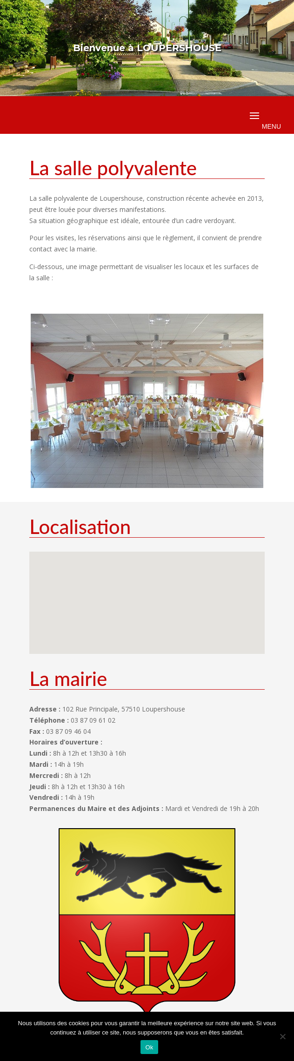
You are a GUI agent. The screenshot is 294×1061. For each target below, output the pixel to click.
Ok (149, 1047)
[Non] (282, 1036)
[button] (141, 593)
